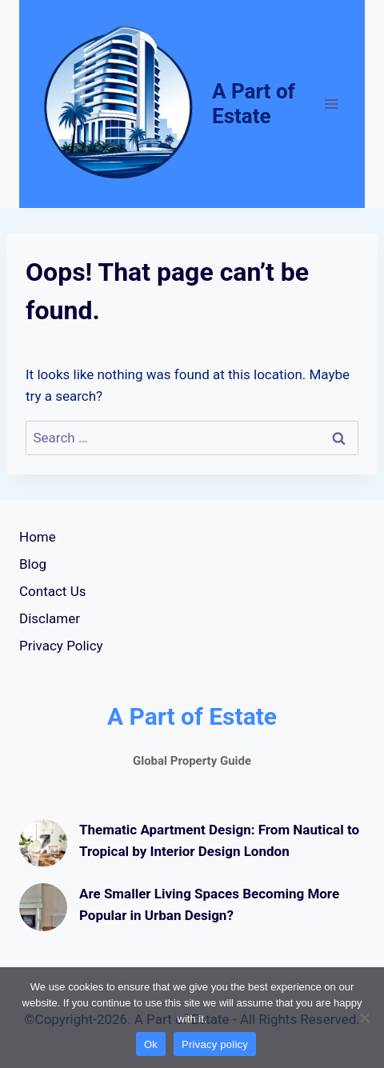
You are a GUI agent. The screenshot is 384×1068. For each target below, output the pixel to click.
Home (37, 537)
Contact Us (52, 591)
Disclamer (49, 618)
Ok (151, 1044)
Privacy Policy (61, 646)
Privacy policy (215, 1044)
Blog (32, 564)
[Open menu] (331, 103)
